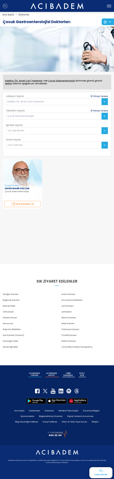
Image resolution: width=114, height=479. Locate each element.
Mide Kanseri (68, 323)
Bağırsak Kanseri (11, 300)
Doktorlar (49, 410)
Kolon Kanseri (68, 294)
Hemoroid (8, 323)
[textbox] (16, 130)
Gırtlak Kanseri (10, 317)
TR (110, 21)
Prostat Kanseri (69, 335)
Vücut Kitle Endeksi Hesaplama (77, 346)
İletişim (95, 421)
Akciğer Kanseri (11, 294)
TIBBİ (68, 374)
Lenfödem (67, 311)
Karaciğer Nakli (10, 341)
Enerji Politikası (50, 421)
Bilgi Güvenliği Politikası (26, 421)
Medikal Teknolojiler (69, 410)
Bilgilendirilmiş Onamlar (51, 416)
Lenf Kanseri (68, 305)
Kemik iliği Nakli (10, 346)
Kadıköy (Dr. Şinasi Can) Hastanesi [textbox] (25, 101)
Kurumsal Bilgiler (91, 410)
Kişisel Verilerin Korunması (80, 416)
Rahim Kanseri (69, 341)
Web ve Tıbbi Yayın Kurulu (74, 421)
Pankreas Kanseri (70, 329)
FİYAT (82, 374)
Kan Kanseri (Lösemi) (13, 335)
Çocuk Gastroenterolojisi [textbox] (20, 116)
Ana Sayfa (19, 410)
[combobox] (57, 101)
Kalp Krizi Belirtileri (12, 329)
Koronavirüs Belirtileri (72, 300)
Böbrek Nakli (9, 305)
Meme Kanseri (69, 317)
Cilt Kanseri (8, 311)
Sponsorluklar (27, 416)
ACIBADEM (34, 374)
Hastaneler (34, 410)
